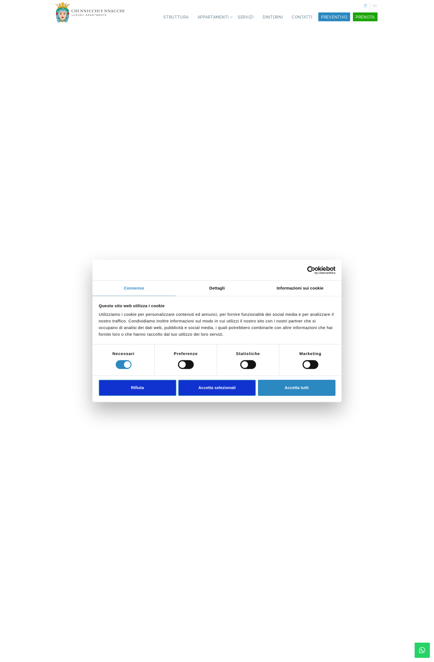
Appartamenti (213, 17)
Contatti (302, 17)
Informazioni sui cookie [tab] (300, 288)
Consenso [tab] (134, 288)
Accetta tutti (297, 387)
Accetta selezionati (217, 387)
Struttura (175, 17)
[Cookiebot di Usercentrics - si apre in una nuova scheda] (311, 270)
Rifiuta (137, 387)
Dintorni (273, 17)
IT (365, 6)
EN (375, 5)
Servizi (246, 17)
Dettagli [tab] (217, 288)
